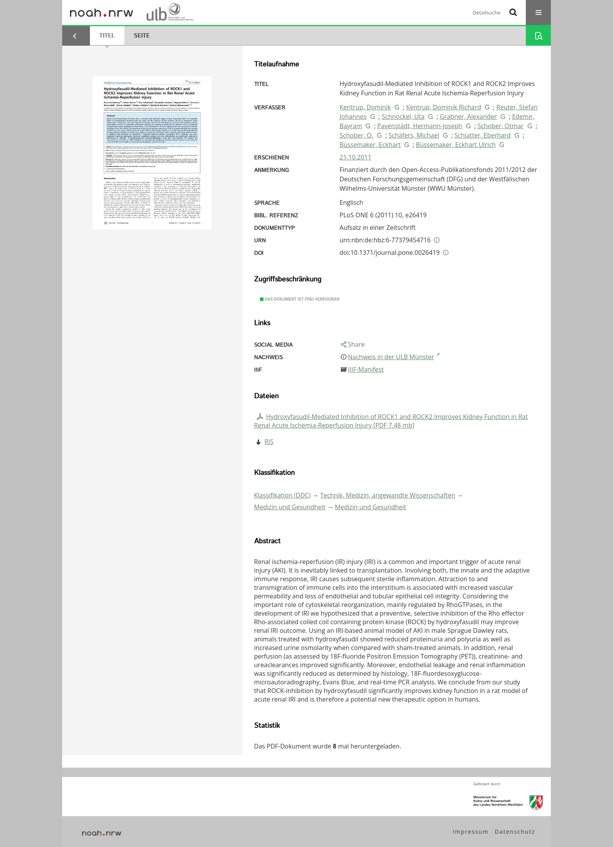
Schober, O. (356, 135)
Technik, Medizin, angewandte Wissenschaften (387, 495)
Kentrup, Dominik (365, 107)
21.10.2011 (356, 157)
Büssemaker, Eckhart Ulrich (456, 144)
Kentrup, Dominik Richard (443, 107)
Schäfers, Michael (414, 135)
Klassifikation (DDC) (282, 495)
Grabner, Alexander (468, 116)
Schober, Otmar (500, 126)
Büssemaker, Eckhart (370, 144)
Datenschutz (515, 831)
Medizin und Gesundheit (289, 507)
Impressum (471, 831)
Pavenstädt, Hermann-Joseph (419, 126)
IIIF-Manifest (366, 369)
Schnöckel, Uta (403, 116)
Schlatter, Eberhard (483, 135)
